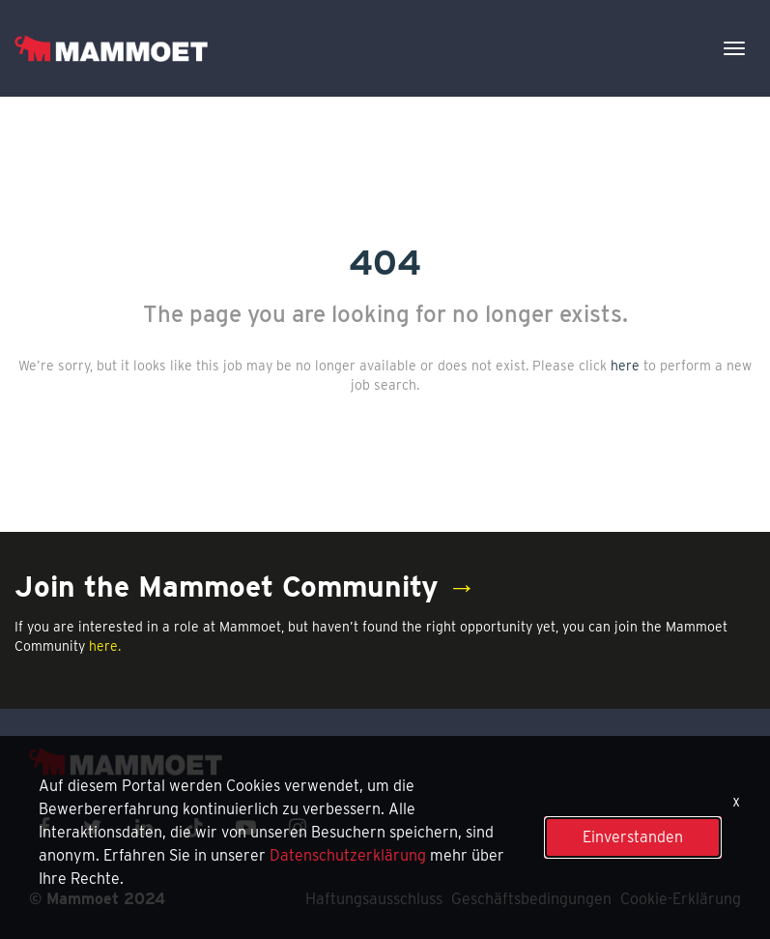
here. (105, 646)
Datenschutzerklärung (348, 855)
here (625, 365)
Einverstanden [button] (633, 837)
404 (385, 262)
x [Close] (736, 801)
